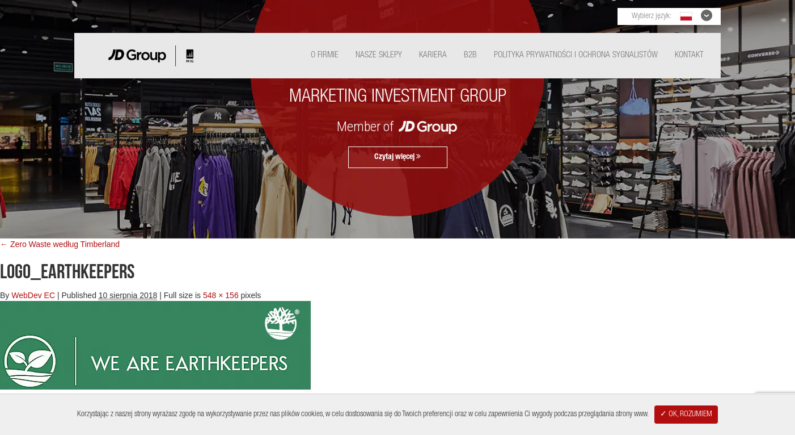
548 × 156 (221, 295)
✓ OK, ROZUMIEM (686, 415)
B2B (470, 55)
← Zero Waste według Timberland (60, 244)
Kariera (433, 55)
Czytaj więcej (397, 156)
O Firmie (325, 55)
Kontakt (689, 55)
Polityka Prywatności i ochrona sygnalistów (576, 55)
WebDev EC (33, 295)
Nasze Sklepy (379, 55)
